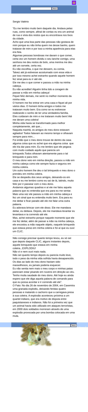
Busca (55, 8)
